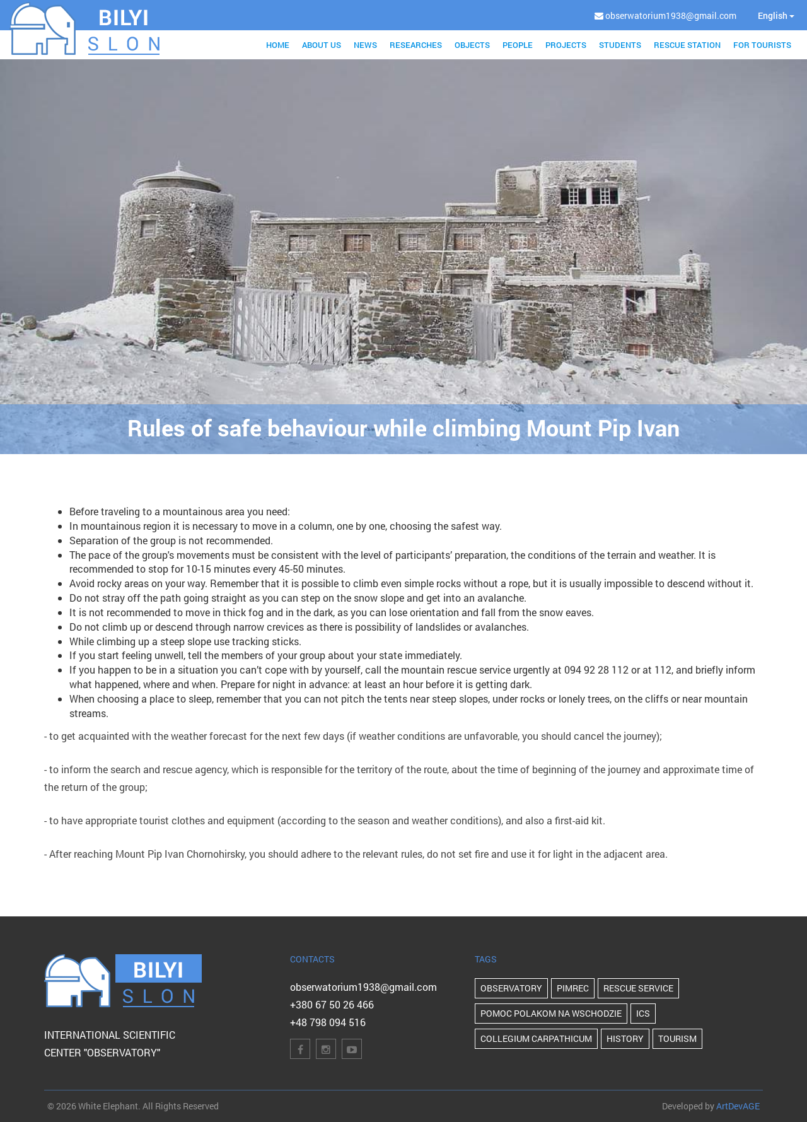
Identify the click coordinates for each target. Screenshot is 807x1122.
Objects (472, 44)
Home (277, 44)
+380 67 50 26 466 (332, 1004)
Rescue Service (638, 988)
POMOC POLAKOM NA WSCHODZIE (551, 1013)
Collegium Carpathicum (536, 1038)
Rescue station (687, 44)
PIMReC (573, 988)
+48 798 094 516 (328, 1022)
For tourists (762, 44)
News (365, 44)
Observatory (511, 988)
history (625, 1038)
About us (321, 44)
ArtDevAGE (738, 1106)
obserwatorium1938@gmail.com (363, 986)
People (517, 44)
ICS (643, 1013)
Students (620, 44)
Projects (565, 44)
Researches (416, 44)
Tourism (677, 1038)
